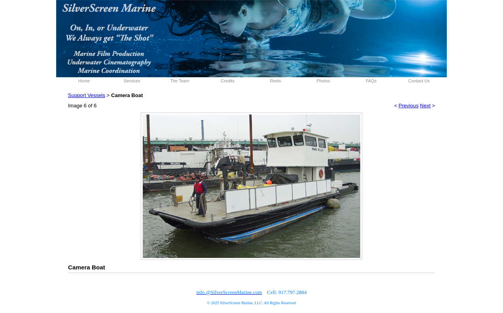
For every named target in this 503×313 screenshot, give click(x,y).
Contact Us (418, 80)
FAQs (371, 80)
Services (131, 80)
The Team (179, 80)
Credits (227, 80)
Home (84, 80)
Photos (323, 80)
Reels (275, 80)
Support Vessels (86, 95)
